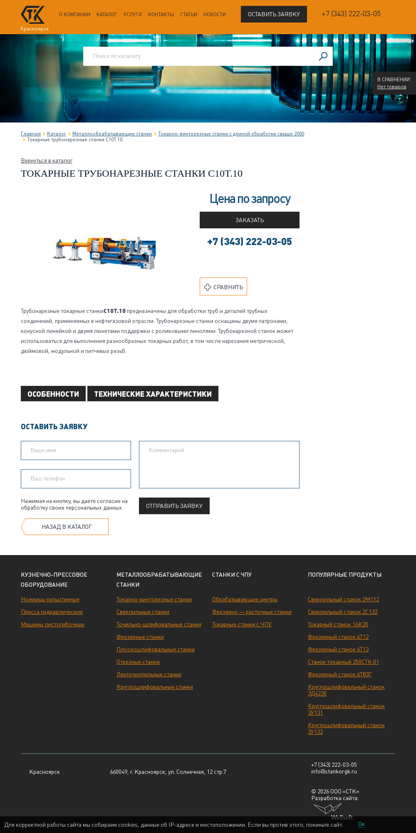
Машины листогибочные (52, 624)
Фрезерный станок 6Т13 (338, 649)
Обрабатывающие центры (244, 599)
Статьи (188, 15)
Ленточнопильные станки (148, 674)
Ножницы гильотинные (50, 599)
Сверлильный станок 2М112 (343, 599)
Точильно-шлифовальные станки (158, 624)
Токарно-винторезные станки (154, 599)
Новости (214, 15)
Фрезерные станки (140, 636)
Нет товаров (391, 87)
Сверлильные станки (142, 611)
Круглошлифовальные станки (154, 686)
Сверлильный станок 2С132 (342, 611)
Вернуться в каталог (46, 160)
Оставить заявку (274, 14)
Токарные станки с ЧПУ (242, 624)
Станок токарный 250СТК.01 (343, 661)
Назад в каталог (67, 526)
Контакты (161, 15)
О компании (74, 15)
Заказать (249, 220)
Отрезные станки (138, 661)
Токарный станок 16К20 (338, 624)
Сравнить (223, 287)
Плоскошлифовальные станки (155, 649)
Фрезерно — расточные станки (252, 611)
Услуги (133, 15)
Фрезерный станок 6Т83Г (340, 674)
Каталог (107, 15)
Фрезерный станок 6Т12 (338, 636)
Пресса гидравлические (52, 611)
